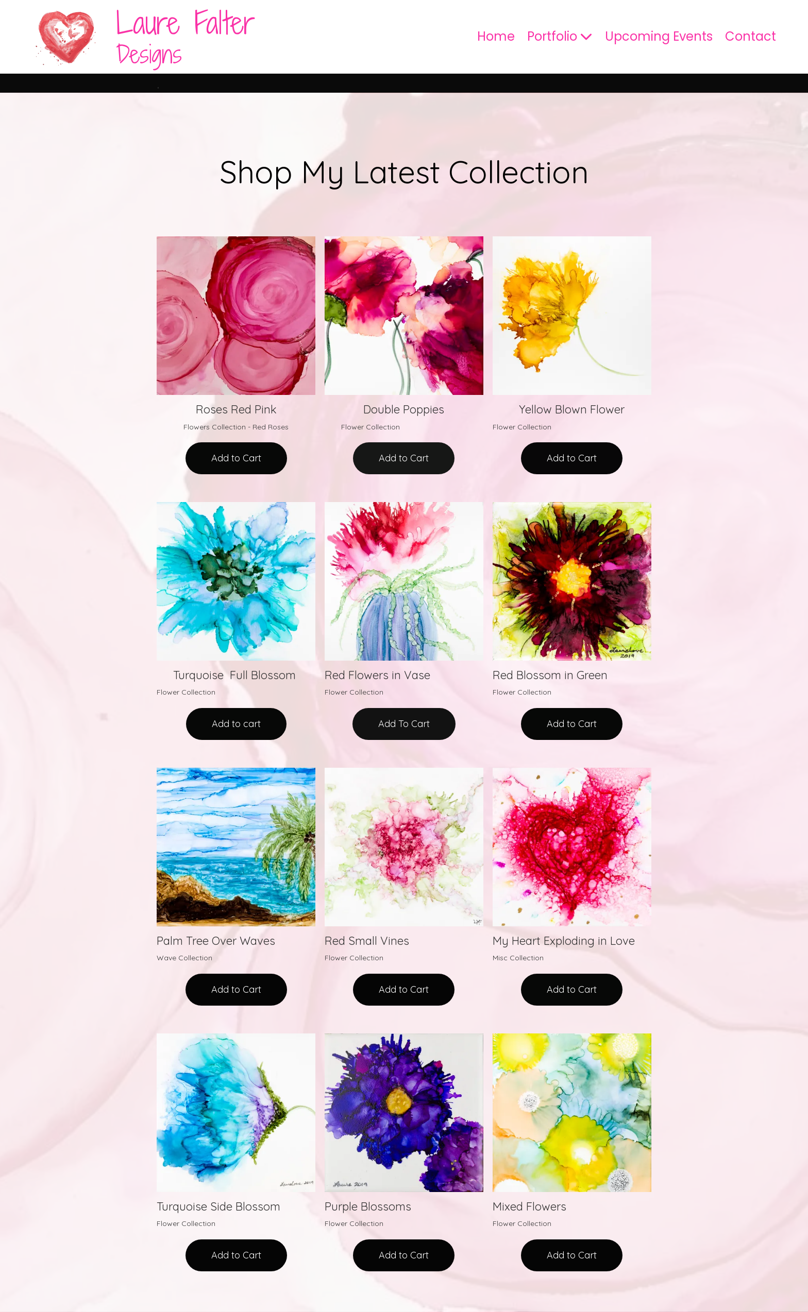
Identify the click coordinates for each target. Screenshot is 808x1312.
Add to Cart (236, 458)
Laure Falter (185, 23)
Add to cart (236, 724)
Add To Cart (404, 724)
